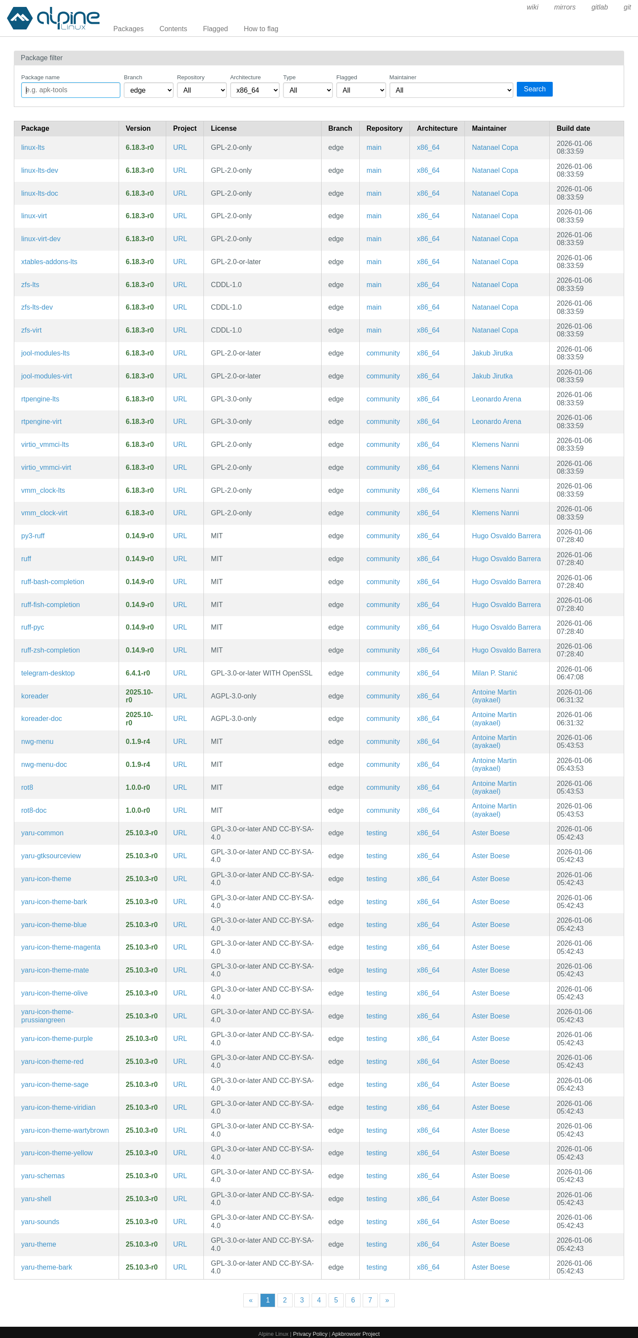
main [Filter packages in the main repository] (374, 147)
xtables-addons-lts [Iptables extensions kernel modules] (49, 261)
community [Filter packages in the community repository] (383, 353)
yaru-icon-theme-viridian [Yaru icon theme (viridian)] (58, 1107)
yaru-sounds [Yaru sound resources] (40, 1221)
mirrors (565, 7)
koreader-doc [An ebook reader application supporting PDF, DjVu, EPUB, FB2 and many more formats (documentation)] (41, 718)
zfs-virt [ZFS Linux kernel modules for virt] (31, 330)
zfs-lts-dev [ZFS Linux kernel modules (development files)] (37, 307)
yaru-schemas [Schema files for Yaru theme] (42, 1176)
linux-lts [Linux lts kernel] (33, 147)
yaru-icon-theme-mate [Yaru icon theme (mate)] (55, 970)
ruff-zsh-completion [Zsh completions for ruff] (50, 650)
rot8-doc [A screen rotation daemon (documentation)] (34, 810)
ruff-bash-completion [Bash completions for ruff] (52, 581)
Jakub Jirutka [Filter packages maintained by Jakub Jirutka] (492, 353)
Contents (173, 28)
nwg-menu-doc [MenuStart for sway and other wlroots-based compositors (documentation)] (44, 764)
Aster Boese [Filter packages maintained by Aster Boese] (490, 833)
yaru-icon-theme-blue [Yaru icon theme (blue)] (54, 924)
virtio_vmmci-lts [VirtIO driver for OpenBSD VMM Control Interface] (45, 444)
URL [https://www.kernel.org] (180, 147)
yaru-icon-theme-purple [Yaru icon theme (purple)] (57, 1038)
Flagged (215, 28)
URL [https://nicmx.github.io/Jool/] (180, 353)
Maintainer (403, 77)
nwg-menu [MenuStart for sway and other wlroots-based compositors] (37, 741)
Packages (128, 28)
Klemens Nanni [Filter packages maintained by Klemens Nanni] (495, 444)
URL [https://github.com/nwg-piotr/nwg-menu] (180, 741)
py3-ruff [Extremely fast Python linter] (33, 536)
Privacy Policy (310, 1334)
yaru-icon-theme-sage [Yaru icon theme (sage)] (55, 1084)
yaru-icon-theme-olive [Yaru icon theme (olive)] (54, 993)
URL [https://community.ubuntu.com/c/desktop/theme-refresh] (180, 833)
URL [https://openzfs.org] (180, 284)
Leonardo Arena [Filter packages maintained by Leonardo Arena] (496, 399)
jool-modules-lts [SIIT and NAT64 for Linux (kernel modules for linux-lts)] (45, 353)
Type (289, 77)
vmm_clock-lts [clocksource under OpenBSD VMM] (43, 490)
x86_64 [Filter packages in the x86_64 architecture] (428, 147)
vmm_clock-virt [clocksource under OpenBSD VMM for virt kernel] (44, 513)
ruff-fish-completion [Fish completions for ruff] (50, 604)
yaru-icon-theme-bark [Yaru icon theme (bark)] (54, 901)
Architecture (245, 77)
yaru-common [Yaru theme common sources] (42, 833)
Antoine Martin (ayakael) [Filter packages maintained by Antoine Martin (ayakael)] (494, 696)
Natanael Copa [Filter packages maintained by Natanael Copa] (495, 147)
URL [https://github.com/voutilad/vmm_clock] (180, 490)
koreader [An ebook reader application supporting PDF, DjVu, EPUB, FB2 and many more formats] (34, 696)
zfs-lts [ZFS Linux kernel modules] (30, 284)
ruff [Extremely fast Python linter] (26, 558)
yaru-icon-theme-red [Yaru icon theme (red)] (52, 1061)
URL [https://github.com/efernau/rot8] (180, 787)
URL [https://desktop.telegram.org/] (180, 673)
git (627, 7)
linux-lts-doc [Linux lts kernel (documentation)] (39, 193)
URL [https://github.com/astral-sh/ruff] (180, 536)
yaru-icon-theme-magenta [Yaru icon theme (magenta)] (60, 947)
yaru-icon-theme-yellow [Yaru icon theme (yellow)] (57, 1153)
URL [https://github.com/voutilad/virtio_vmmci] (180, 444)
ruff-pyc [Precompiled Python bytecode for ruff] (32, 627)
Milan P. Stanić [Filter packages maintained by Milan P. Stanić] (494, 673)
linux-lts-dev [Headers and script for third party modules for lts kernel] (39, 170)
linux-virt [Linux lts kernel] (34, 216)
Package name (40, 77)
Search (535, 89)
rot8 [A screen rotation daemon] (27, 787)
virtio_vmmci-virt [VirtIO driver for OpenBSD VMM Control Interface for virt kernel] (46, 467)
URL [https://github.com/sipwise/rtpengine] (180, 399)
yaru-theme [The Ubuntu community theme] (38, 1244)
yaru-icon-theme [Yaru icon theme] (46, 878)
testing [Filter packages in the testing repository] (377, 833)
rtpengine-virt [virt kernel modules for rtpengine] (41, 421)
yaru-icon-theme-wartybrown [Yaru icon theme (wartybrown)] (65, 1130)
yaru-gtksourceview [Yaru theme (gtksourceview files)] (51, 856)
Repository (191, 77)
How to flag (261, 28)
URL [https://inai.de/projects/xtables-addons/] (180, 261)
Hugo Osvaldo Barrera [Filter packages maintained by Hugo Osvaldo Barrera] (506, 536)
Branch (133, 77)
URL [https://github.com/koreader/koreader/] (180, 696)
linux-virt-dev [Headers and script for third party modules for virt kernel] (41, 238)
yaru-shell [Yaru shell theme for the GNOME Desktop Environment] (36, 1198)
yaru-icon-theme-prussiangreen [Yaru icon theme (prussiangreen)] (47, 1015)
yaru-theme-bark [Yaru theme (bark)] (46, 1267)
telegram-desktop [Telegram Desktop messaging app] (48, 673)
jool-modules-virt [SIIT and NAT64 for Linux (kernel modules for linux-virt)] (46, 376)
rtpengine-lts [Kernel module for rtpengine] (40, 399)
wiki (532, 7)
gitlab (599, 7)
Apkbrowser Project (356, 1334)
